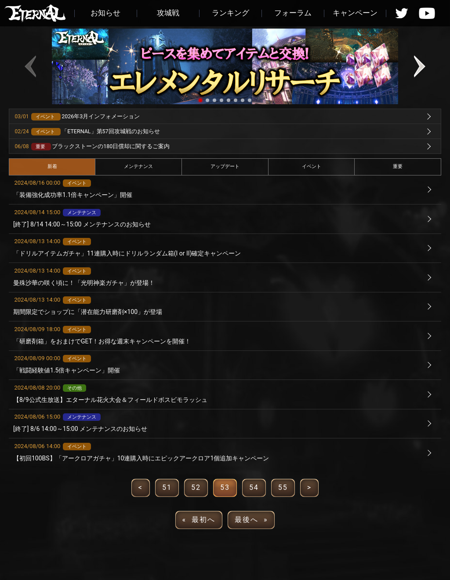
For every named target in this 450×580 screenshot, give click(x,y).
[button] (200, 100)
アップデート (225, 166)
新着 (52, 166)
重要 (398, 166)
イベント (311, 166)
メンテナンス (138, 166)
